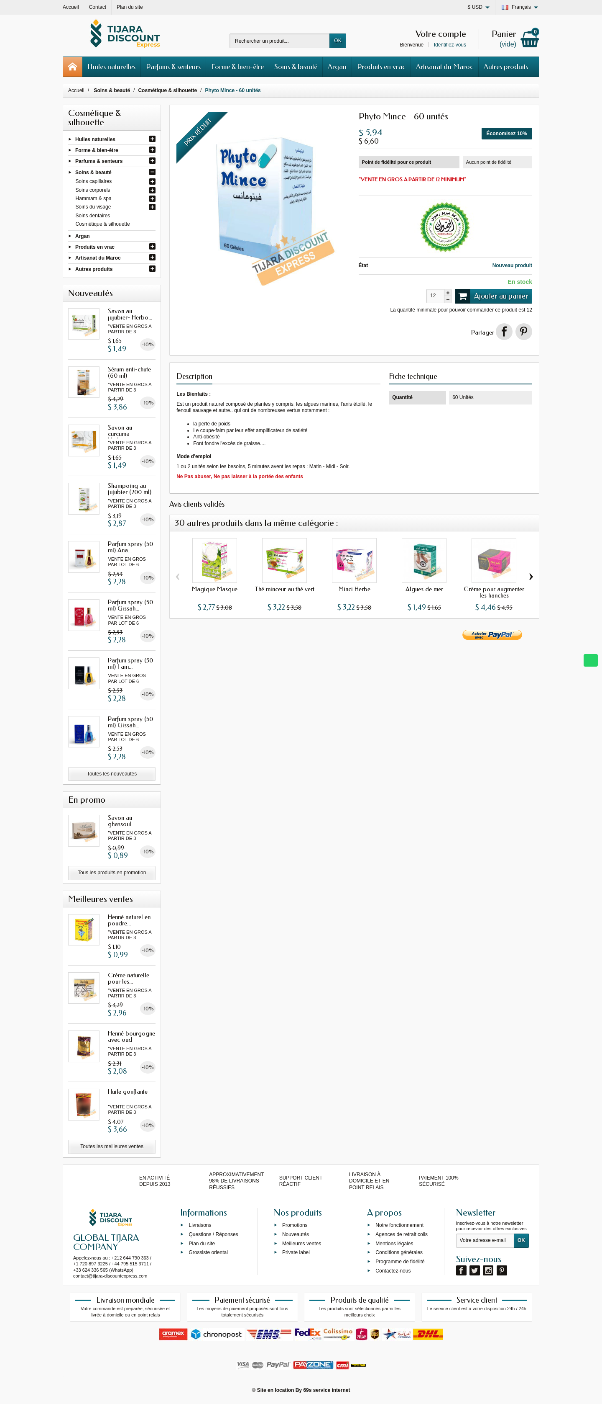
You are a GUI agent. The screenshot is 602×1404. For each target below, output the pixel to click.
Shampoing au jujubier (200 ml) (129, 489)
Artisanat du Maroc (444, 66)
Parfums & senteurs (173, 66)
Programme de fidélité (399, 1262)
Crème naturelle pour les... (128, 978)
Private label (296, 1252)
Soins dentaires (93, 216)
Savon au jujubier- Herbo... (130, 314)
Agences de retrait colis (401, 1234)
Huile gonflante (128, 1091)
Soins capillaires (94, 181)
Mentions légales (394, 1243)
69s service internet (326, 1390)
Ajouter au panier (491, 296)
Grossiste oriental (208, 1252)
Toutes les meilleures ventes (111, 1146)
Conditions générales (399, 1252)
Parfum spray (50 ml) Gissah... (130, 605)
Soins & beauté (295, 66)
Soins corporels (93, 190)
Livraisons (200, 1225)
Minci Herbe (354, 589)
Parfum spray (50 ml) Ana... (130, 547)
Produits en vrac (381, 66)
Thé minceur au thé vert (284, 589)
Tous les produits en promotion (112, 873)
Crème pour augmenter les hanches (494, 592)
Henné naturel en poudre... (129, 920)
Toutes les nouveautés (112, 774)
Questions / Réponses (213, 1234)
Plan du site (202, 1243)
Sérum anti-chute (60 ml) (129, 372)
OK (337, 41)
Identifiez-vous (450, 44)
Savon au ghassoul (120, 821)
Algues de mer (424, 589)
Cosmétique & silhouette (103, 224)
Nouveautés (295, 1234)
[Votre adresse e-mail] (485, 1241)
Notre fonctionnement (399, 1225)
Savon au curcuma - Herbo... (121, 434)
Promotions (295, 1225)
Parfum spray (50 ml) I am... (130, 663)
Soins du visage (93, 207)
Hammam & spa (94, 198)
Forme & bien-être (237, 66)
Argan (337, 66)
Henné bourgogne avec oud (131, 1036)
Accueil (76, 90)
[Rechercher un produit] (280, 40)
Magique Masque (214, 589)
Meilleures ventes (301, 1243)
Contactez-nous (393, 1271)
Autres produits (506, 66)
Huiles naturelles (111, 66)
